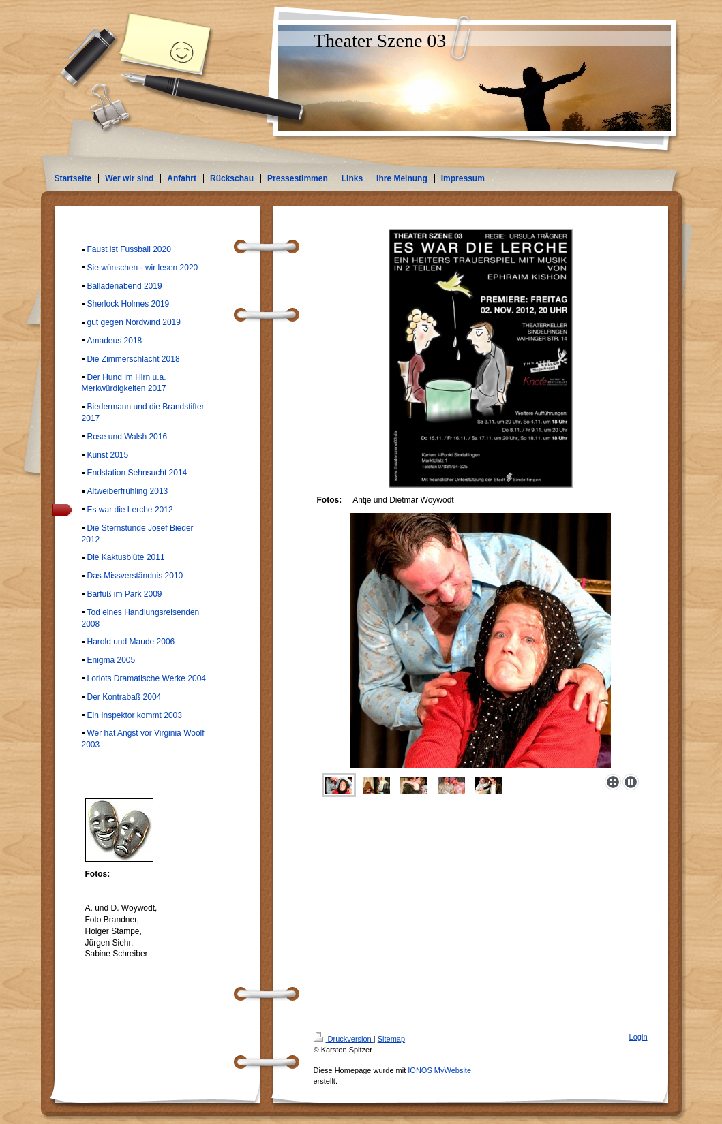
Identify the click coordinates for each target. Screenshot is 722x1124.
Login (638, 1037)
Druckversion (344, 1039)
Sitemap (391, 1039)
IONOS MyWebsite (439, 1070)
